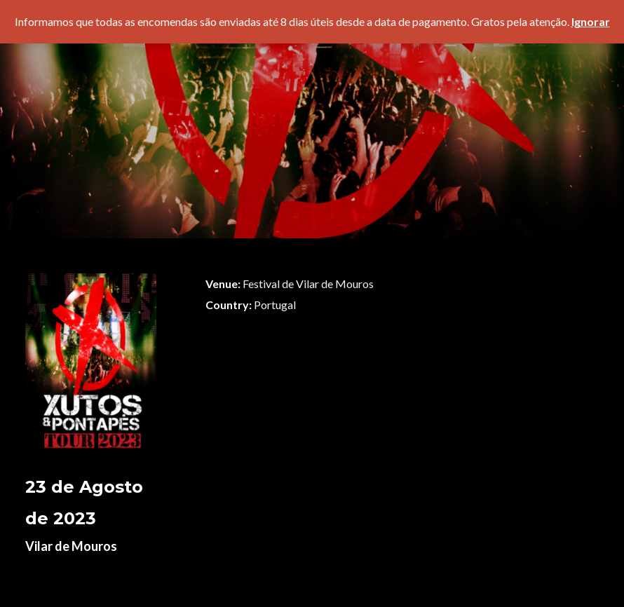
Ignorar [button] (590, 21)
